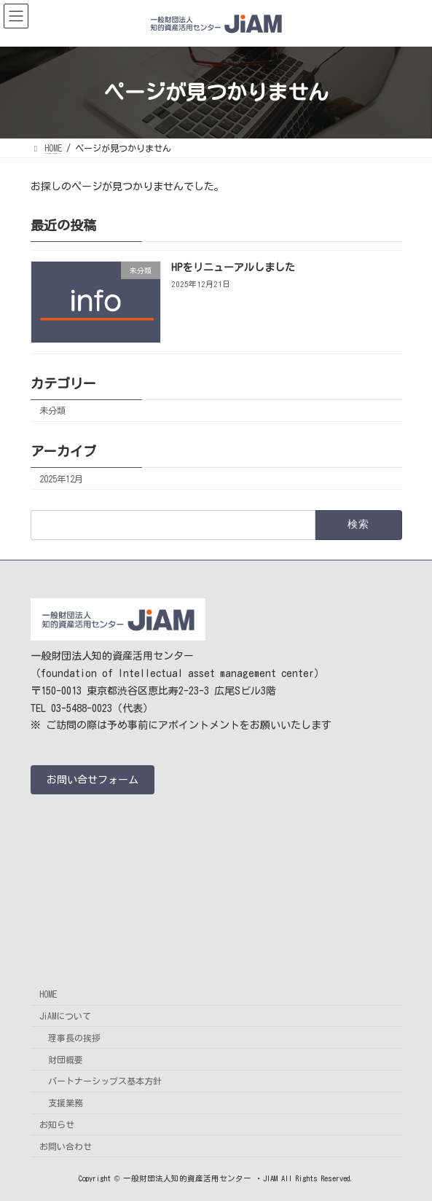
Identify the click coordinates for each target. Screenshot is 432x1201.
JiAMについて (65, 1016)
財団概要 (65, 1059)
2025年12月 (61, 478)
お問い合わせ (65, 1146)
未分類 (52, 410)
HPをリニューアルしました (232, 267)
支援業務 (65, 1103)
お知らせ (56, 1124)
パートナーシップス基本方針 (105, 1081)
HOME (48, 994)
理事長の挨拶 (74, 1037)
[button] (92, 779)
